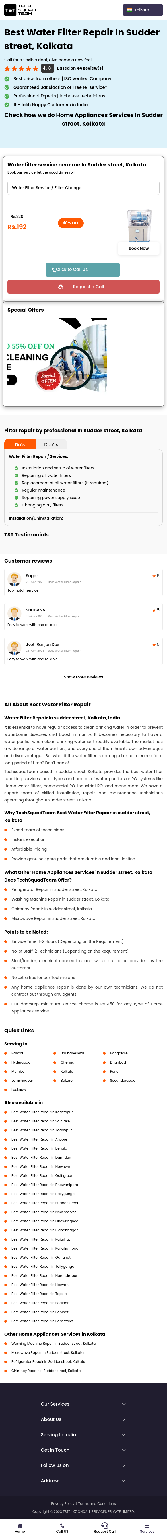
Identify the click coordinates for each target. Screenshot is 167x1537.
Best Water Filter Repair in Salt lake (40, 1121)
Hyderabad (21, 1062)
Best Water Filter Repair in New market (43, 1212)
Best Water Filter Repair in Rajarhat (40, 1239)
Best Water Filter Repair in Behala (39, 1148)
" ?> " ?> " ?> (83, 188)
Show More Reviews (83, 677)
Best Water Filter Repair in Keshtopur (42, 1112)
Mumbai (18, 1071)
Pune (114, 1071)
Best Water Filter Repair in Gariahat (41, 1257)
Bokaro (66, 1080)
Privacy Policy (62, 1503)
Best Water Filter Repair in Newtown (41, 1166)
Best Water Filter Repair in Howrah (40, 1284)
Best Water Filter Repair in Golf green (42, 1175)
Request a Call (88, 287)
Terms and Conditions (97, 1503)
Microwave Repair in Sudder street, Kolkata (47, 1352)
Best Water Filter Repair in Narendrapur (44, 1275)
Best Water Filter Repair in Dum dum (42, 1157)
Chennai (68, 1062)
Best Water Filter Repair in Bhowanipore (44, 1184)
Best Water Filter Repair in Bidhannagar (44, 1230)
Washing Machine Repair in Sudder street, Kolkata (53, 1343)
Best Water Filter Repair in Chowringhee (44, 1221)
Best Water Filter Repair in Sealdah (40, 1302)
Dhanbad (118, 1062)
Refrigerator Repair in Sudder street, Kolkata (48, 1361)
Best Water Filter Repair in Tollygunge (42, 1266)
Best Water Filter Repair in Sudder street (44, 1202)
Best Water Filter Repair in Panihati (40, 1312)
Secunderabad (123, 1080)
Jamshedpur (22, 1080)
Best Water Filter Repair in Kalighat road (45, 1248)
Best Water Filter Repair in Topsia (39, 1293)
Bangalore (119, 1053)
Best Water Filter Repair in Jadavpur (41, 1130)
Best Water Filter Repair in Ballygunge (43, 1193)
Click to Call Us (72, 269)
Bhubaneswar (72, 1053)
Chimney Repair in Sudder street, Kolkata (46, 1370)
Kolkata (67, 1071)
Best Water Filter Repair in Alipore (39, 1139)
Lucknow (18, 1089)
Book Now (139, 248)
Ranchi (17, 1053)
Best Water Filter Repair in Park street (42, 1321)
